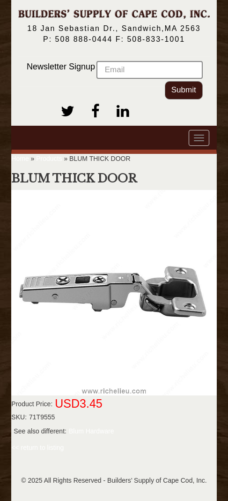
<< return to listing (37, 447)
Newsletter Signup (115, 70)
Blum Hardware (91, 431)
